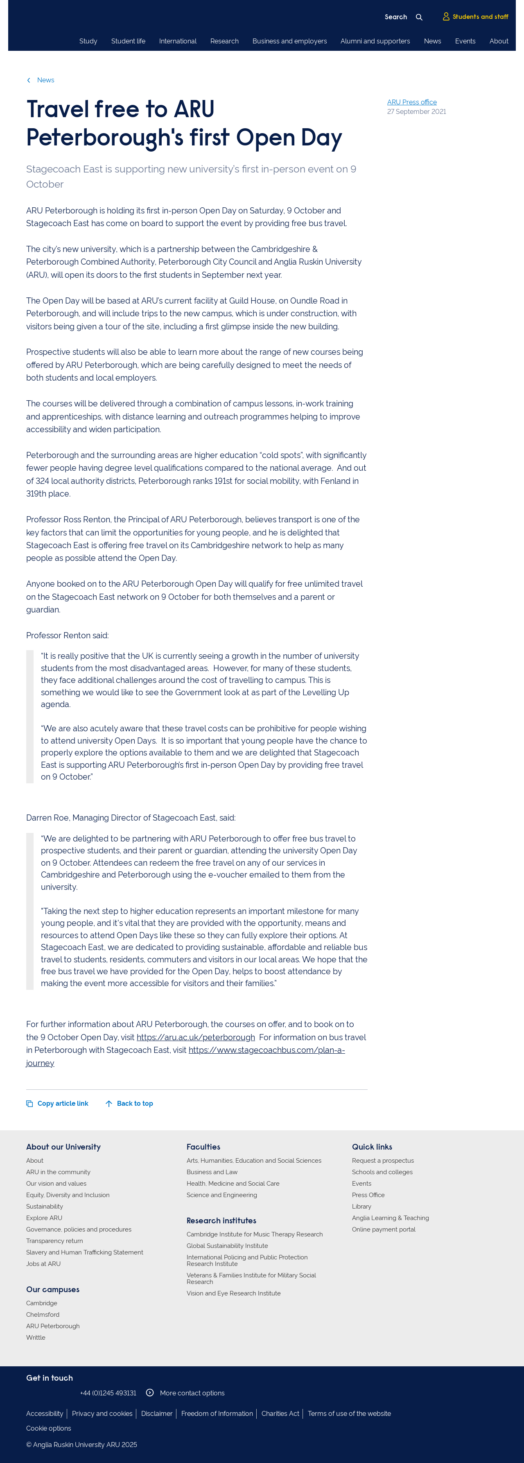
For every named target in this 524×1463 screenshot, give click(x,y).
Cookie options (48, 1428)
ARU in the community (58, 1172)
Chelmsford (42, 1314)
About (499, 41)
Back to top (129, 1103)
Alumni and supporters (375, 41)
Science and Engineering (222, 1195)
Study (88, 41)
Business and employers (290, 41)
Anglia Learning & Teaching (390, 1218)
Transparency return (54, 1241)
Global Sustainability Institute (227, 1246)
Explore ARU (44, 1218)
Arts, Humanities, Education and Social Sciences (254, 1160)
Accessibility (44, 1414)
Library (361, 1206)
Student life (128, 41)
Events (465, 41)
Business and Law (212, 1172)
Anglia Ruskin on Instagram (43, 1392)
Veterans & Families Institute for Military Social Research (251, 1279)
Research (224, 41)
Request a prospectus (383, 1160)
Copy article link (57, 1103)
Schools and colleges (382, 1172)
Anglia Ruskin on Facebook (31, 1392)
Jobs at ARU (43, 1264)
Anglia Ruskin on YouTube (68, 1392)
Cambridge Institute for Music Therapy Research (255, 1234)
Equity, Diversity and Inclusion (68, 1195)
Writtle (35, 1337)
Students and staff (475, 16)
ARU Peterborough (53, 1326)
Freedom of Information (217, 1414)
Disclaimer (157, 1414)
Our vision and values (56, 1183)
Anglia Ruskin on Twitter (56, 1392)
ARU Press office (412, 102)
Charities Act (280, 1414)
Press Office (368, 1195)
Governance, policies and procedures (78, 1229)
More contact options (185, 1392)
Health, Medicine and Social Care (233, 1183)
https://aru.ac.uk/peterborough (196, 1037)
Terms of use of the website (349, 1414)
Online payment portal (384, 1229)
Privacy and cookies (102, 1414)
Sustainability (44, 1206)
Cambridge (41, 1303)
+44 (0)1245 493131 (108, 1393)
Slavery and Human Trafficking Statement (84, 1252)
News (432, 41)
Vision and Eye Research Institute (234, 1293)
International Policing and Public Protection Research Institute (247, 1261)
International (177, 41)
